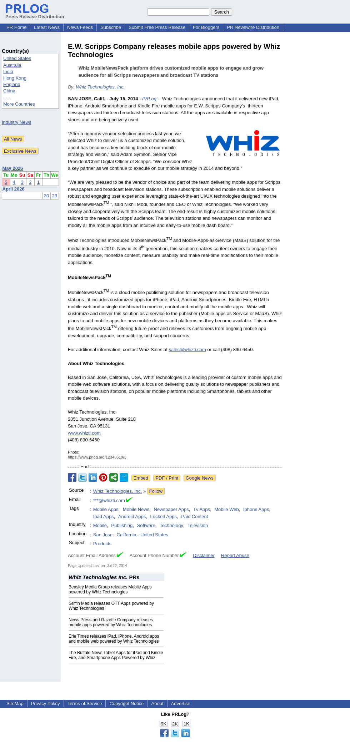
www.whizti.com (84, 433)
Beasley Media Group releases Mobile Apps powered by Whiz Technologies (110, 589)
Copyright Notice (126, 703)
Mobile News (136, 509)
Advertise (180, 703)
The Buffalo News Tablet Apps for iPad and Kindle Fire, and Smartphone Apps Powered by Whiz (116, 655)
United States (17, 58)
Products (102, 543)
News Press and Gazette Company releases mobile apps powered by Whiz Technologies (111, 622)
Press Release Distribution (34, 14)
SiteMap (15, 703)
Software (146, 525)
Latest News (47, 27)
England (11, 84)
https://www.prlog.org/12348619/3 (97, 457)
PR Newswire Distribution (253, 27)
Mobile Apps (106, 509)
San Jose (102, 534)
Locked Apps (163, 516)
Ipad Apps (103, 516)
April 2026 (13, 189)
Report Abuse (235, 555)
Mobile (100, 525)
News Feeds (80, 27)
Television (198, 525)
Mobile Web (226, 509)
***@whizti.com (109, 500)
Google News (200, 478)
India (8, 71)
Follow (156, 491)
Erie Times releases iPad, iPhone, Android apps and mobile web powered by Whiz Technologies (114, 639)
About (157, 703)
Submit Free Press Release (157, 27)
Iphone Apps (256, 509)
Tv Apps (201, 509)
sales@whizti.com (187, 349)
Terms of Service (85, 703)
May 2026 (12, 168)
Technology (171, 525)
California (126, 534)
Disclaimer (204, 555)
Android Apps (132, 516)
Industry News (16, 122)
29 (54, 195)
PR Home (16, 27)
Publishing (121, 525)
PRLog (149, 98)
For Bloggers (206, 27)
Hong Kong (14, 78)
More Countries (19, 104)
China (9, 90)
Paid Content (194, 516)
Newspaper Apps (171, 509)
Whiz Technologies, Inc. (100, 87)
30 (46, 195)
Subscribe (110, 27)
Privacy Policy (45, 703)
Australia (12, 65)
